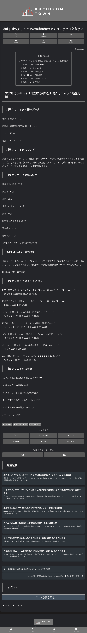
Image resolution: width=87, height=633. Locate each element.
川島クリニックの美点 (30, 83)
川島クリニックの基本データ (33, 65)
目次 (40, 56)
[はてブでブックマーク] (71, 35)
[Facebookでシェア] (43, 35)
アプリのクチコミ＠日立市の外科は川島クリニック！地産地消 (44, 61)
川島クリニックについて (31, 69)
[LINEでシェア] (43, 41)
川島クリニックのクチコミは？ (34, 80)
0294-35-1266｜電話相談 (31, 76)
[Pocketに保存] (16, 41)
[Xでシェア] (16, 35)
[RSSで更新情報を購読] (64, 456)
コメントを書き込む (43, 599)
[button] (71, 41)
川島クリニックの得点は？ (32, 72)
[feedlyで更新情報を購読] (22, 456)
